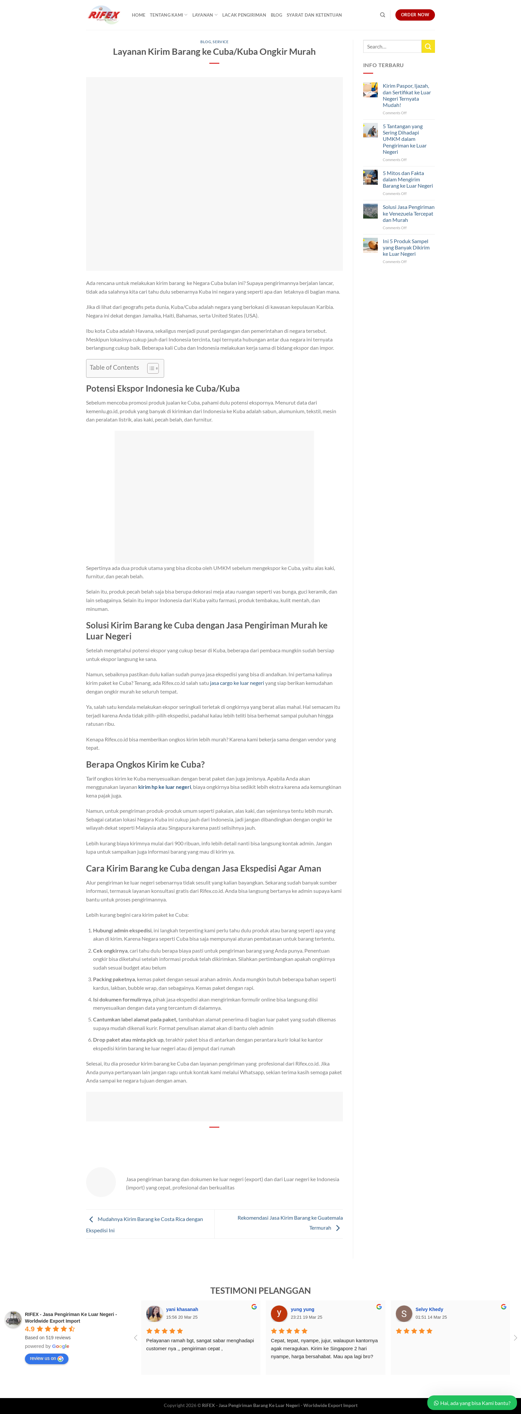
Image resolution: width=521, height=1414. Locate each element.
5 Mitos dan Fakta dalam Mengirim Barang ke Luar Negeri (408, 179)
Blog (276, 15)
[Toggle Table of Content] (149, 368)
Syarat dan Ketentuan (314, 15)
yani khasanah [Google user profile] (182, 1309)
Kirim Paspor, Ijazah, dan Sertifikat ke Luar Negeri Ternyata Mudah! (407, 95)
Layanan (205, 15)
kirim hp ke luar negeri (164, 787)
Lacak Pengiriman (244, 15)
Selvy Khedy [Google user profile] (429, 1309)
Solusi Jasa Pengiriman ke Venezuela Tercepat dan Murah (409, 213)
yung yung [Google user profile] (302, 1309)
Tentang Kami (169, 15)
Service (220, 42)
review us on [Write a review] (46, 1359)
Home (138, 15)
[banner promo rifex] (214, 1105)
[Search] (382, 15)
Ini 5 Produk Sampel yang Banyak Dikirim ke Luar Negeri (406, 247)
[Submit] (428, 46)
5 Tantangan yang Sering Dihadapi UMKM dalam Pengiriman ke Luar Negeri (405, 139)
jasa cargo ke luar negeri (237, 683)
